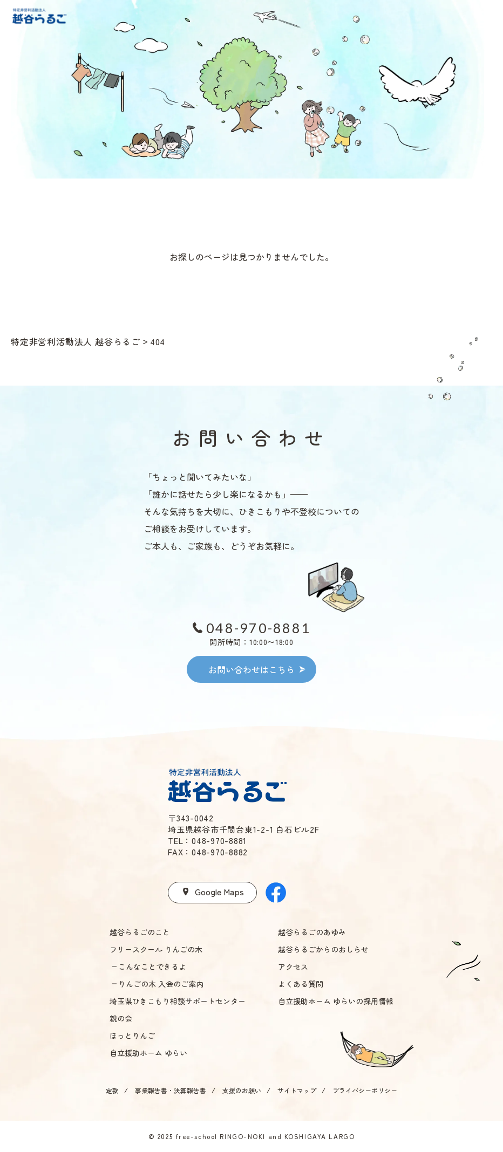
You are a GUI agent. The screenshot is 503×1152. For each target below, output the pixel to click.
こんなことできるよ (152, 966)
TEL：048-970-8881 (207, 840)
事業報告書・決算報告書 (170, 1090)
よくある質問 (300, 983)
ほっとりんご (132, 1035)
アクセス (293, 966)
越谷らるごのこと (140, 932)
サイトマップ (296, 1090)
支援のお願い (241, 1090)
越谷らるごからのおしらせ (323, 949)
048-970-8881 (258, 628)
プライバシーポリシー (364, 1090)
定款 (112, 1090)
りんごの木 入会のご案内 (160, 983)
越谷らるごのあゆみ (312, 932)
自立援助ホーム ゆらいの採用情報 (335, 1001)
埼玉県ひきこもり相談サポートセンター (178, 1001)
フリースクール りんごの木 (156, 949)
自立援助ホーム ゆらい (148, 1052)
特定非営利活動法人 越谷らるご (75, 341)
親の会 (121, 1018)
